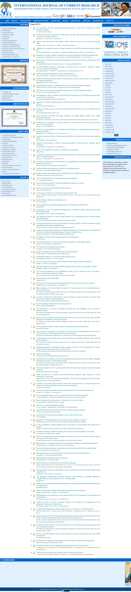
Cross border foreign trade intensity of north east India (53, 188)
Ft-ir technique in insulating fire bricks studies (50, 247)
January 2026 (109, 71)
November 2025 (109, 76)
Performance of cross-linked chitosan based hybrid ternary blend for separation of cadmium (65, 283)
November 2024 (109, 104)
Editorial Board (6, 30)
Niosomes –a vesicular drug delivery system (50, 405)
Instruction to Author (8, 34)
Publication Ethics (7, 51)
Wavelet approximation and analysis (47, 278)
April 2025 (108, 92)
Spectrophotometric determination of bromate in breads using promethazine (60, 410)
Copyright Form (6, 92)
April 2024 (108, 120)
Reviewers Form (98, 21)
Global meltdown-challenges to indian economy (51, 200)
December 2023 (109, 130)
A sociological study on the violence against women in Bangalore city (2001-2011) (62, 205)
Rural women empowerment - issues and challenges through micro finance (60, 183)
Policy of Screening (8, 100)
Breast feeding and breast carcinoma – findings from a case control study (59, 400)
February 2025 (109, 97)
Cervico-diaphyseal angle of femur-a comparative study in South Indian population (62, 395)
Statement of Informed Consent (11, 46)
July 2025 (108, 85)
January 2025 (109, 99)
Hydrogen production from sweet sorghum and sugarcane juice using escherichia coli (63, 453)
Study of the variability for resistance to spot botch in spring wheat (57, 150)
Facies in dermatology (43, 354)
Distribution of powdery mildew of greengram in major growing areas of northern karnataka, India (67, 55)
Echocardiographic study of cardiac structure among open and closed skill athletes (62, 326)
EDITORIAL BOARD (25, 21)
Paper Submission (7, 96)
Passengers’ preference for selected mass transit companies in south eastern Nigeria (63, 242)
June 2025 (108, 87)
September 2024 (110, 108)
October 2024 (109, 106)
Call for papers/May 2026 (9, 40)
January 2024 (109, 127)
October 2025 (109, 78)
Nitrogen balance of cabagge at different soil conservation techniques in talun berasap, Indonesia (67, 443)
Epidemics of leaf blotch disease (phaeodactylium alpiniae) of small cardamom (61, 490)
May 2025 (108, 90)
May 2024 (108, 118)
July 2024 (108, 113)
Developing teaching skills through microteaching (51, 458)
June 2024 (108, 116)
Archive (65, 21)
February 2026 (109, 69)
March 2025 (108, 94)
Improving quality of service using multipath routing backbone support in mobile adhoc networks (66, 266)
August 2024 (108, 111)
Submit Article (75, 21)
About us (15, 21)
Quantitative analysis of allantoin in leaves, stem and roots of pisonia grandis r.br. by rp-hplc (65, 431)
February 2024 (109, 125)
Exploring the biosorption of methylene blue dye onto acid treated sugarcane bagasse (63, 85)
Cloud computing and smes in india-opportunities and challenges (56, 178)
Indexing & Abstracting (9, 28)
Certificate (86, 21)
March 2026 (108, 66)
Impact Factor (6, 98)
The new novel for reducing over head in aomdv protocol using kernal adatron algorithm (64, 261)
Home (7, 21)
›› (122, 135)
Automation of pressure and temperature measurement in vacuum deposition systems (64, 90)
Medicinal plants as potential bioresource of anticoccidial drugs (56, 463)
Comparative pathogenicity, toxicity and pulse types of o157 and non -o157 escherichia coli (65, 509)
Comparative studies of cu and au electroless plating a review (55, 257)
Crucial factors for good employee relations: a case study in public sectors (59, 415)
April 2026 (108, 64)
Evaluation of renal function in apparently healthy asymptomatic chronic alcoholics (62, 545)
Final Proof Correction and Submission (13, 48)
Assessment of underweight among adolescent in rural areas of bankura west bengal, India (65, 540)
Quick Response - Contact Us (10, 57)
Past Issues (5, 38)
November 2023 (109, 132)
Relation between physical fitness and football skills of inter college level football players (64, 173)
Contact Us (109, 21)
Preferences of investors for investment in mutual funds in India (56, 193)
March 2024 (108, 122)
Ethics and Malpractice (9, 42)
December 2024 (109, 101)
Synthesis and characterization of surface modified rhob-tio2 (55, 74)
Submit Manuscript (7, 32)
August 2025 (108, 83)
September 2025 (110, 80)
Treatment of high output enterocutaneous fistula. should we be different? (60, 552)
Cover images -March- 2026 (10, 55)
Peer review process (8, 53)
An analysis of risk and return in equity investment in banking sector (57, 237)
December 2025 (109, 73)
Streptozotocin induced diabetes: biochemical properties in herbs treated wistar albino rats (65, 390)
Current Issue (55, 21)
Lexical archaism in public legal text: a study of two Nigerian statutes (57, 168)
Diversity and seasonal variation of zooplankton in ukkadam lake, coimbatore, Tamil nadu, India (66, 448)
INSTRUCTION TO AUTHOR (41, 21)
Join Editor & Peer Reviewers (10, 94)
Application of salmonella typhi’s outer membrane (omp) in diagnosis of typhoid (61, 420)
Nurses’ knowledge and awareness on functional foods (53, 304)
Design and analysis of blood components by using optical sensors (57, 252)
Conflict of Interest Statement (10, 44)
